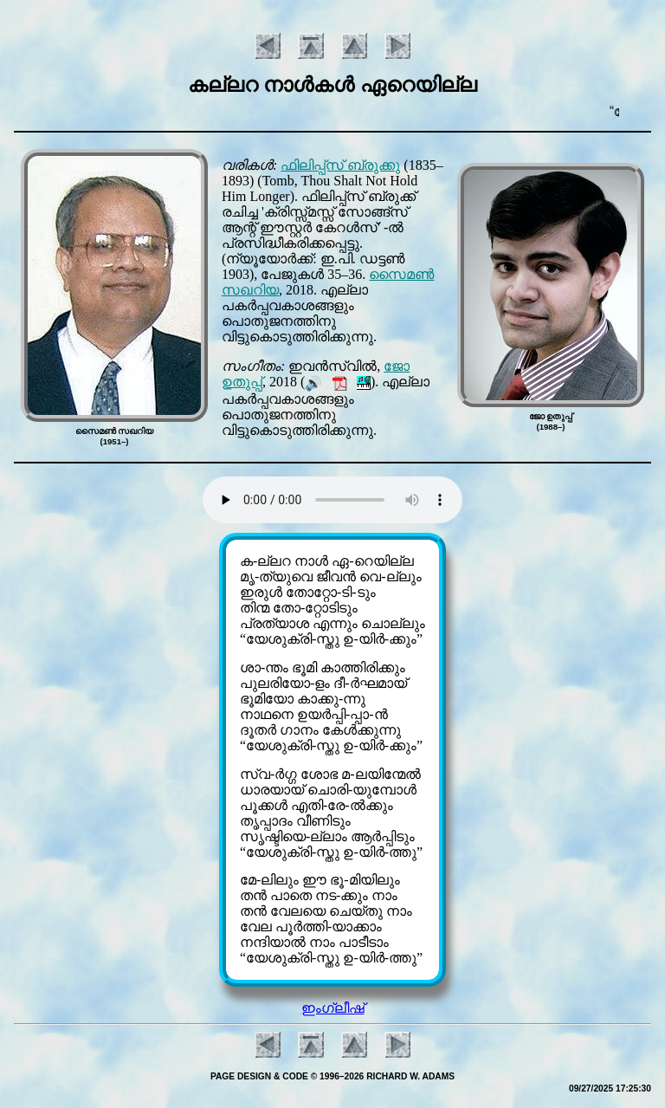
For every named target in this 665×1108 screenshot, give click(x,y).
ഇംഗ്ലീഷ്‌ (333, 1008)
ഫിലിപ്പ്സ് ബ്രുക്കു (340, 165)
